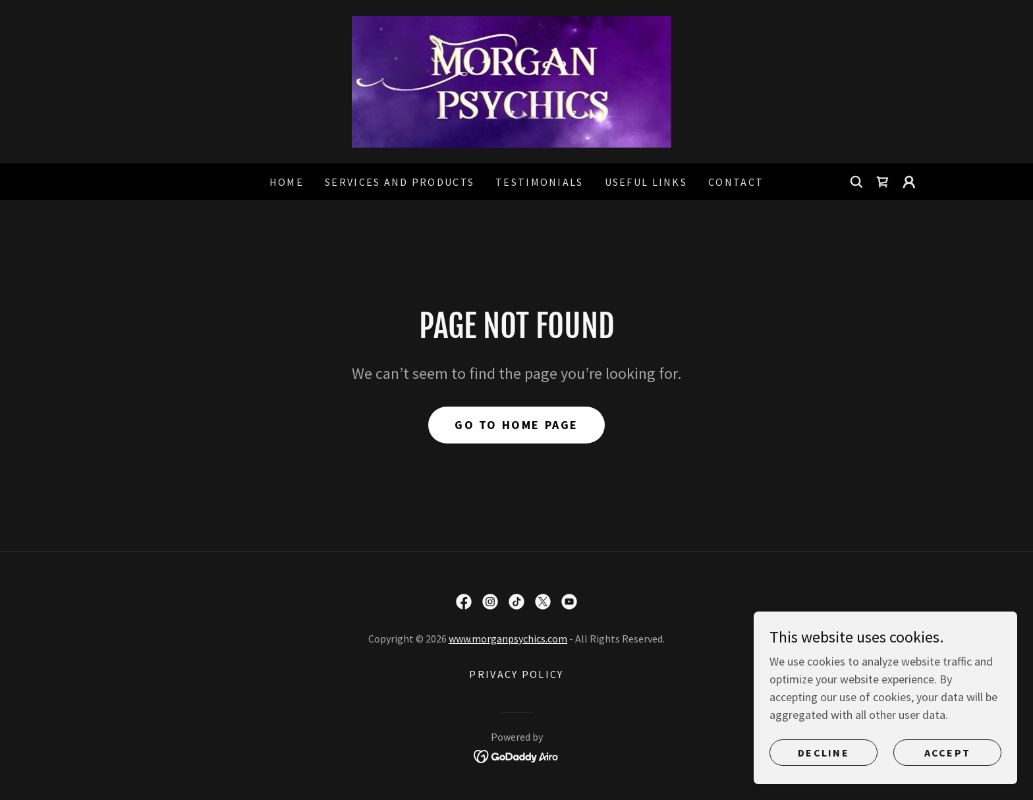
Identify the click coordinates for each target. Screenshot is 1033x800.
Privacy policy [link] (516, 674)
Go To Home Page (516, 424)
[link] (516, 80)
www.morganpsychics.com (508, 638)
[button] (909, 182)
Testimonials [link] (539, 181)
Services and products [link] (399, 181)
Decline (823, 752)
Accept (947, 752)
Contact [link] (736, 181)
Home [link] (286, 181)
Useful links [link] (646, 181)
